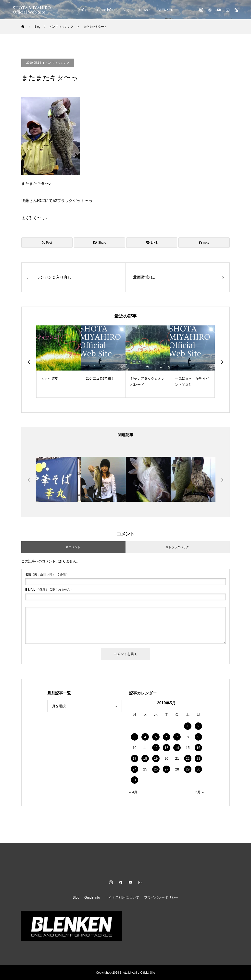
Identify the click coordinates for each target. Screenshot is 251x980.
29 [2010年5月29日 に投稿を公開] (188, 769)
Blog (126, 10)
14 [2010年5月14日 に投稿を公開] (177, 748)
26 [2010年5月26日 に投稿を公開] (156, 769)
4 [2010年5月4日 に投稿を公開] (145, 737)
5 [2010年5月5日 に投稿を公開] (156, 737)
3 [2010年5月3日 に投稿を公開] (135, 737)
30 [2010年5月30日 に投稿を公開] (198, 769)
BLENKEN (166, 10)
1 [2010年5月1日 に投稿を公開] (188, 726)
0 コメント (73, 547)
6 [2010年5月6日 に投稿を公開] (166, 737)
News (143, 10)
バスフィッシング (57, 62)
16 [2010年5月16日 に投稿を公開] (198, 748)
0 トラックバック (177, 547)
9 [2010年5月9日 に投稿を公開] (198, 737)
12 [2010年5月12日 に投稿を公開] (156, 748)
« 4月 (133, 792)
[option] (58, 361)
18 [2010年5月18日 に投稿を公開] (145, 758)
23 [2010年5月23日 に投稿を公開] (198, 758)
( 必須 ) (46, 574)
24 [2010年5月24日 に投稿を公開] (135, 769)
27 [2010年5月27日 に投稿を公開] (166, 769)
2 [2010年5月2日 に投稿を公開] (198, 726)
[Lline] (151, 242)
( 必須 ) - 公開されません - (48, 589)
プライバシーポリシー (161, 897)
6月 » (200, 792)
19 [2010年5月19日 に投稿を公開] (156, 758)
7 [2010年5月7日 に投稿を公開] (177, 737)
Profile (82, 10)
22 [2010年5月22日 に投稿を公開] (188, 758)
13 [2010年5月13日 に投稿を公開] (166, 748)
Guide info (105, 10)
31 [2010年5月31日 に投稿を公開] (135, 780)
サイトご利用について (122, 897)
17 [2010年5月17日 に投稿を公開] (135, 758)
